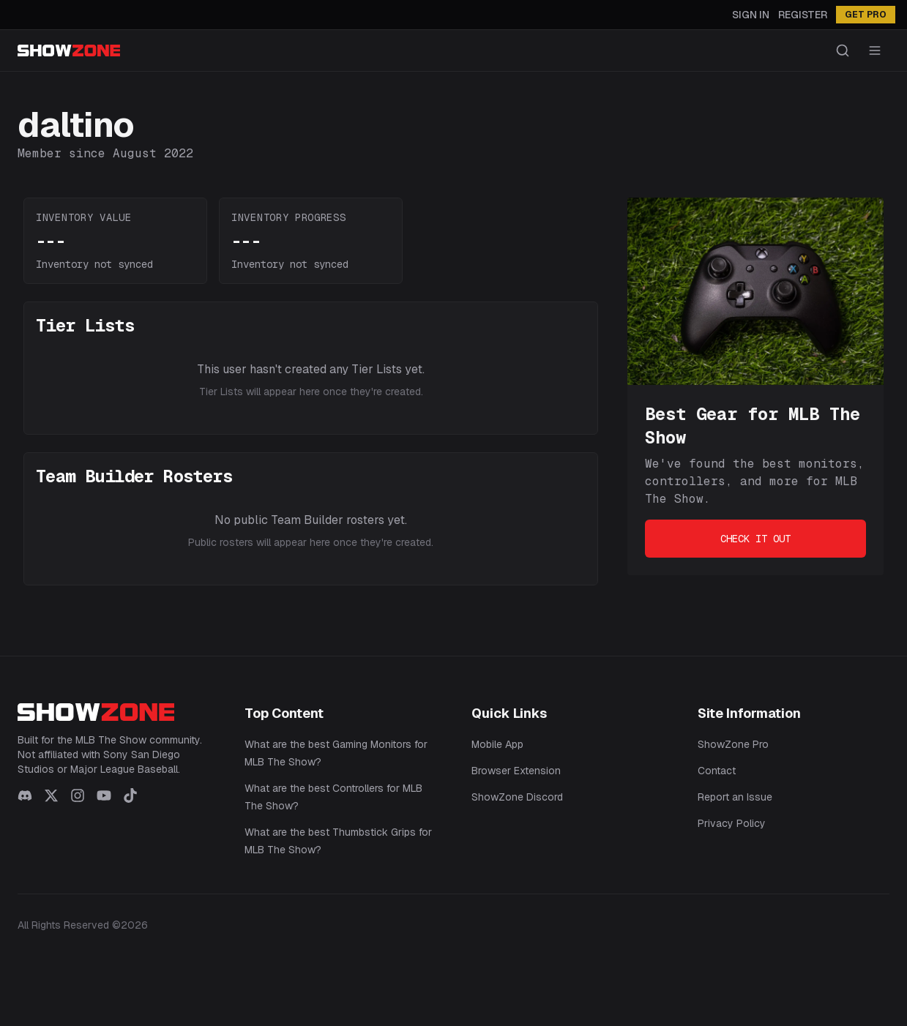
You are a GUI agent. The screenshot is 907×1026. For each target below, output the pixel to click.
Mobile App (497, 744)
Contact (717, 770)
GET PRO (866, 14)
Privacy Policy (732, 823)
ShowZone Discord (517, 797)
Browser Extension (516, 770)
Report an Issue (735, 797)
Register (802, 14)
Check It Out (755, 538)
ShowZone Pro (733, 744)
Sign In (750, 14)
